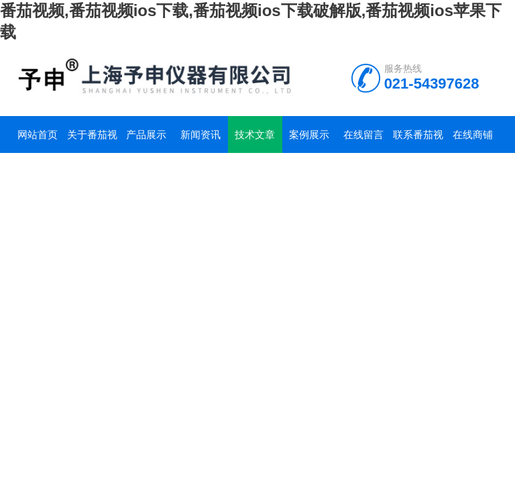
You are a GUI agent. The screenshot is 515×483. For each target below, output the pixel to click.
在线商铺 (473, 134)
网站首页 (37, 134)
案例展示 (309, 134)
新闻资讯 (200, 134)
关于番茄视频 (92, 141)
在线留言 (363, 134)
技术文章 (255, 134)
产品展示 (146, 134)
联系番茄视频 (418, 141)
